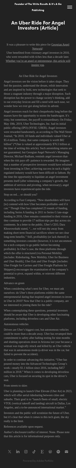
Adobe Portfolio (44, 460)
